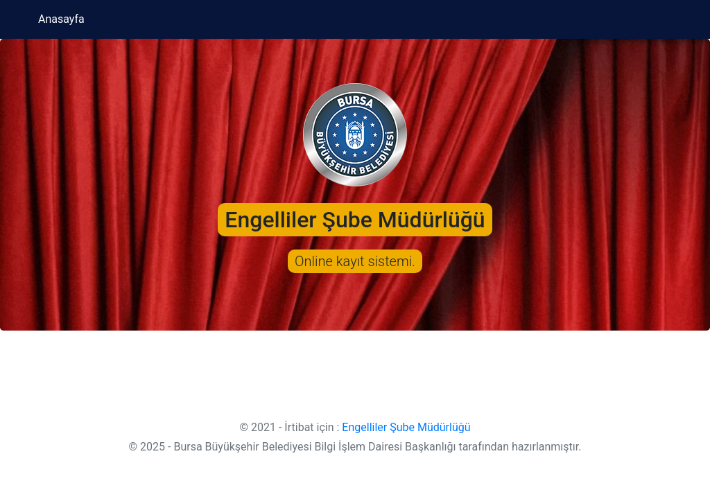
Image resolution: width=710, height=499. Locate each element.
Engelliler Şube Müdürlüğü (406, 427)
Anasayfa (61, 19)
